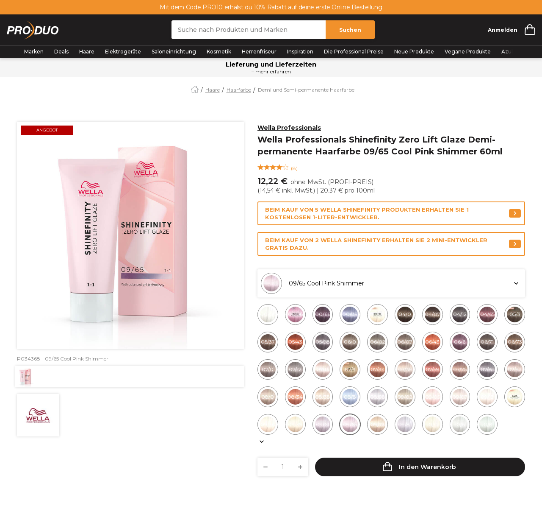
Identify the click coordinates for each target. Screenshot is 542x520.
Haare (86, 51)
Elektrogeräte (123, 51)
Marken (34, 51)
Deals (61, 51)
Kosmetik (219, 51)
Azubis (509, 51)
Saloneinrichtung (174, 51)
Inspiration (300, 51)
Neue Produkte (414, 51)
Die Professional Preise (354, 51)
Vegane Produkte (468, 51)
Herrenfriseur (259, 51)
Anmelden (502, 30)
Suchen (350, 30)
